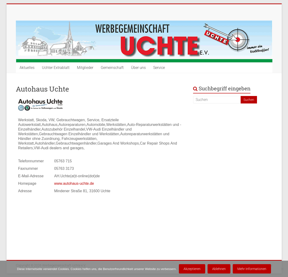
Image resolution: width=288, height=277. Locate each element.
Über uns (138, 67)
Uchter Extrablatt (55, 67)
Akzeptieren (192, 269)
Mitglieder (85, 67)
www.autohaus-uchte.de (74, 183)
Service (159, 67)
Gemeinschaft (112, 67)
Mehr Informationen (251, 269)
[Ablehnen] (282, 268)
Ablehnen (219, 269)
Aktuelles (27, 67)
